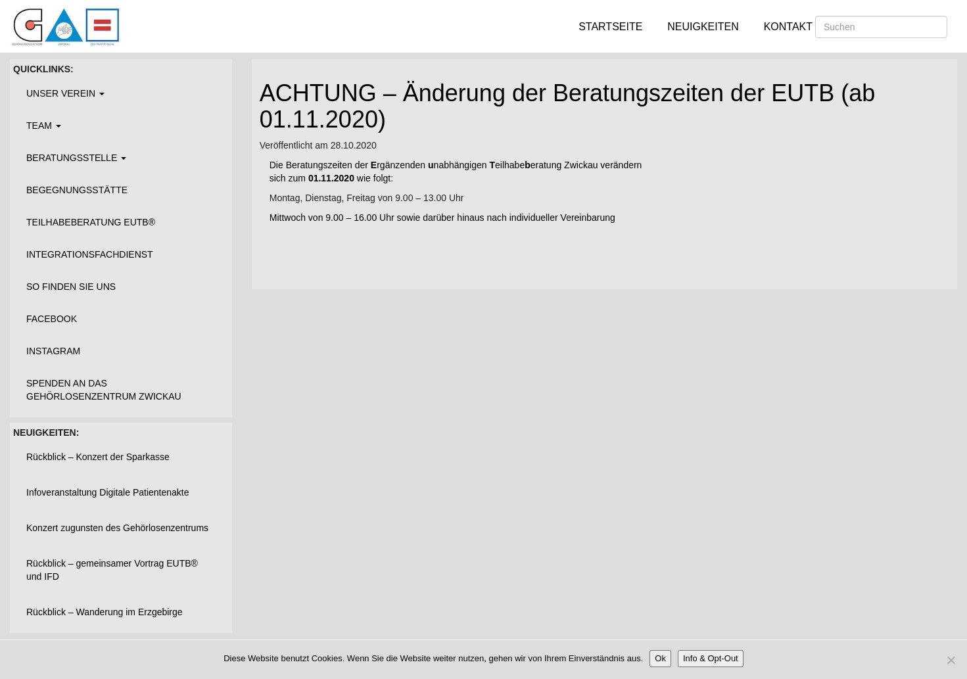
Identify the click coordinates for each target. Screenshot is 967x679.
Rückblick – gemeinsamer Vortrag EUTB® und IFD (112, 570)
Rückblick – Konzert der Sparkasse (98, 457)
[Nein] (950, 660)
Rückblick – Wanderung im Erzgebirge (104, 612)
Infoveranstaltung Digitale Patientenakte (107, 492)
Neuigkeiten (702, 26)
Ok (660, 658)
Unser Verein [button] (65, 93)
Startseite (610, 26)
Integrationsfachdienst (89, 254)
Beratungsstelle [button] (76, 157)
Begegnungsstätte (77, 190)
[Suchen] (881, 27)
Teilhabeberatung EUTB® (90, 222)
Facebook (51, 319)
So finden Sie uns (71, 286)
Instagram (53, 351)
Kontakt (788, 26)
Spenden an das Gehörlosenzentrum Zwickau (103, 390)
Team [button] (43, 125)
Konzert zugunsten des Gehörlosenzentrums (117, 528)
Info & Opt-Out (710, 658)
